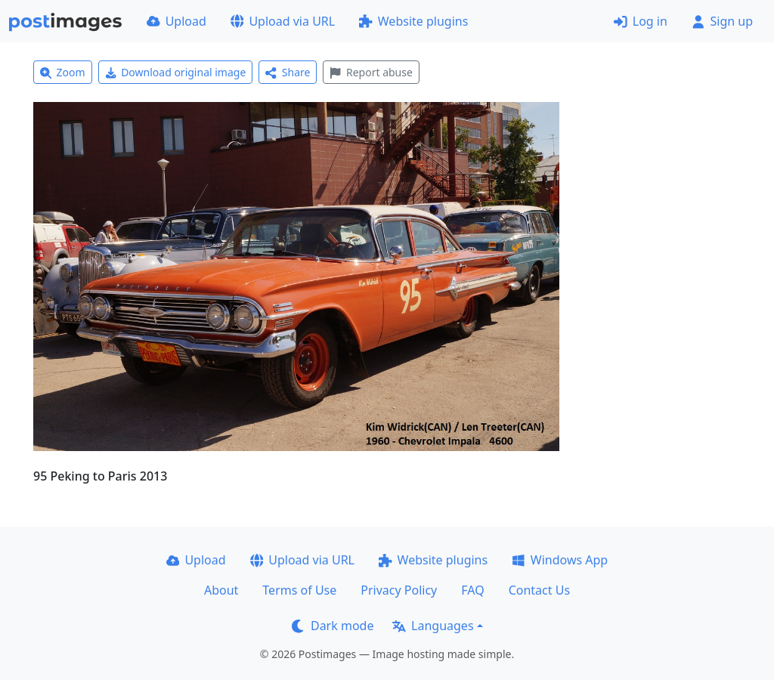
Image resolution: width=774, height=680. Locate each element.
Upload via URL (283, 21)
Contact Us (539, 590)
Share (287, 72)
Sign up (722, 21)
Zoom (62, 72)
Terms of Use (299, 590)
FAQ (472, 590)
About (221, 590)
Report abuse (371, 72)
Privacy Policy (399, 590)
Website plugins (413, 21)
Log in (640, 21)
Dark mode (332, 625)
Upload (176, 21)
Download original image (175, 72)
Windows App (560, 560)
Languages (432, 625)
